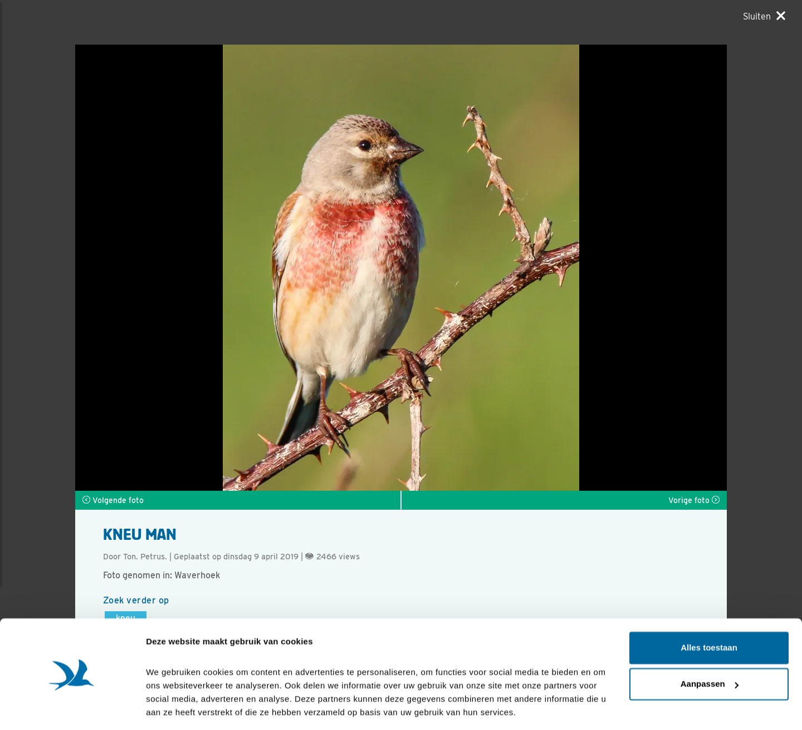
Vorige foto (694, 500)
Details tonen (172, 708)
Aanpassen (710, 649)
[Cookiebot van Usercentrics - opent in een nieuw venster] (72, 708)
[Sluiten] (764, 16)
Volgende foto (113, 500)
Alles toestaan (709, 612)
